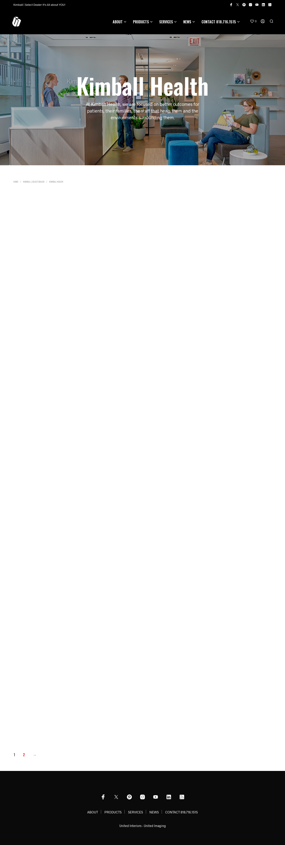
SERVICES (166, 21)
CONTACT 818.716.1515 (219, 21)
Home (15, 181)
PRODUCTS (141, 21)
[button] (253, 21)
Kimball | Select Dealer (33, 181)
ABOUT (118, 21)
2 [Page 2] (24, 754)
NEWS (187, 21)
